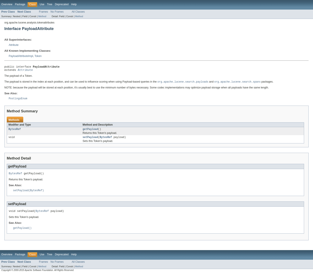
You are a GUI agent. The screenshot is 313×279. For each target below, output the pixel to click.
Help (74, 4)
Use (42, 4)
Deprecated (62, 4)
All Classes (78, 11)
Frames (43, 11)
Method (42, 16)
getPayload (90, 131)
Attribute (13, 44)
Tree (49, 4)
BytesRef (14, 131)
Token (38, 56)
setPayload (90, 140)
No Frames (57, 11)
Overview (6, 4)
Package (20, 4)
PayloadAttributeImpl (21, 56)
